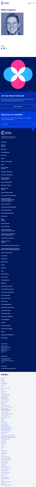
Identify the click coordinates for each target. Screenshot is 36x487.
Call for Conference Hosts (7, 235)
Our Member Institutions (6, 171)
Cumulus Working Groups (7, 192)
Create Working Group (6, 304)
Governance (4, 155)
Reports (3, 331)
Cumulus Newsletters (6, 325)
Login (2, 270)
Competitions (4, 216)
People (2, 158)
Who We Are (4, 149)
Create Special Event (6, 310)
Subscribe (33, 124)
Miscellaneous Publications (7, 334)
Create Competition (5, 295)
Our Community (4, 167)
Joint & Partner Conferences (7, 238)
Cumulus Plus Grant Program (7, 199)
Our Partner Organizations (7, 174)
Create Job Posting (5, 298)
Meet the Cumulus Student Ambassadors (10, 249)
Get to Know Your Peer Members (8, 195)
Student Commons (5, 241)
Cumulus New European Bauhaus (8, 207)
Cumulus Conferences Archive (8, 230)
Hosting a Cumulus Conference (8, 233)
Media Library (4, 337)
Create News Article (5, 313)
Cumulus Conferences (6, 229)
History (2, 164)
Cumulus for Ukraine (5, 204)
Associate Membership (6, 182)
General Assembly (5, 223)
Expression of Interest (6, 185)
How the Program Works (6, 252)
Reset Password (5, 273)
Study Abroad (4, 258)
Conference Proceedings (6, 328)
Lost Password (4, 277)
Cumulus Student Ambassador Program (10, 245)
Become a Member (18, 106)
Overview (3, 146)
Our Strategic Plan (5, 152)
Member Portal (4, 188)
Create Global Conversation (7, 289)
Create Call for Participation (7, 292)
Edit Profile (3, 283)
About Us (3, 145)
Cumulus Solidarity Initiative (7, 213)
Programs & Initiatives (6, 198)
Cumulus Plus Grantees (6, 201)
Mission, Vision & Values (6, 161)
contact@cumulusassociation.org (8, 368)
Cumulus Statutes (5, 319)
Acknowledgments (5, 280)
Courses (3, 264)
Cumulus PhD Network (6, 210)
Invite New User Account (6, 286)
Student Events (4, 261)
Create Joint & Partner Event (7, 307)
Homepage (3, 142)
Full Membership (5, 179)
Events (2, 219)
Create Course (4, 301)
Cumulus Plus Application (7, 316)
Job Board (3, 267)
